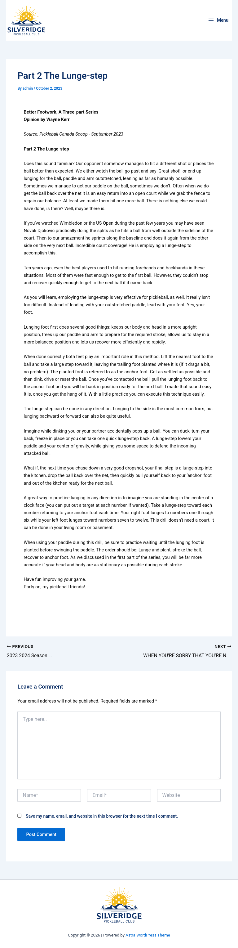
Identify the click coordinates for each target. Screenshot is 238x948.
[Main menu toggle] (218, 20)
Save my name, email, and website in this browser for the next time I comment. (102, 816)
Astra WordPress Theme (148, 935)
